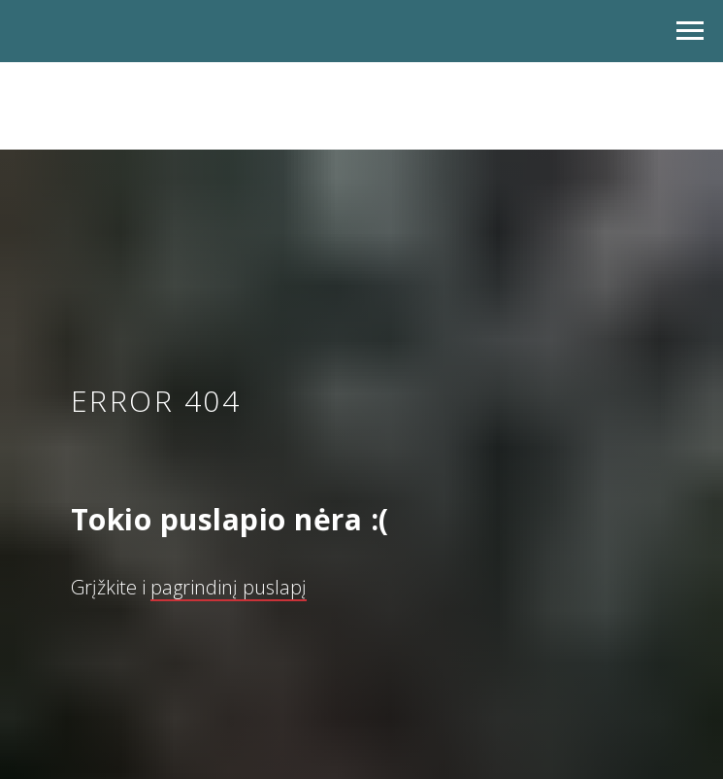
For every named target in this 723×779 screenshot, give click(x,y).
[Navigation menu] (690, 31)
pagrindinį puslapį (228, 587)
